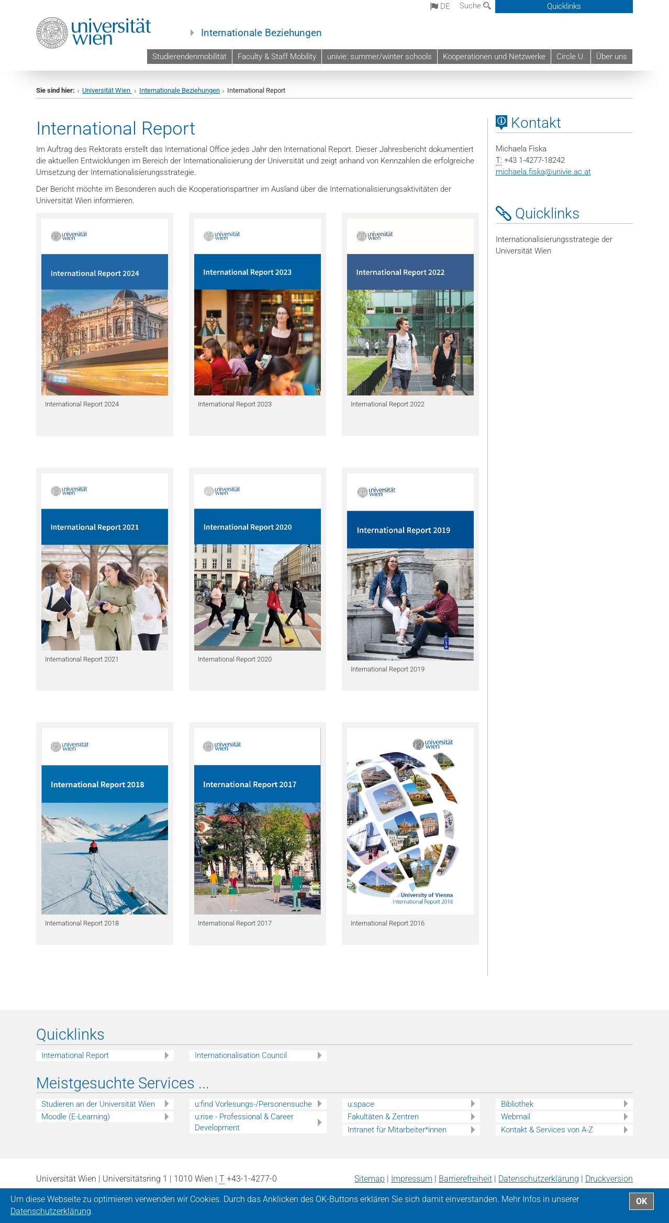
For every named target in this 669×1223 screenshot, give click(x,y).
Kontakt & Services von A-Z (547, 1129)
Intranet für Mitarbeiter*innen (397, 1129)
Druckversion (609, 1179)
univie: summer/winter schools (379, 56)
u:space (361, 1104)
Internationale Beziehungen (261, 33)
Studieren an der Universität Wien (98, 1104)
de (440, 6)
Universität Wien (107, 90)
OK (641, 1201)
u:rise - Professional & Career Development (244, 1122)
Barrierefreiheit (465, 1179)
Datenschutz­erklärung (538, 1179)
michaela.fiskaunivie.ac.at (543, 172)
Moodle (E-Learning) (75, 1116)
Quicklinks (564, 6)
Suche (475, 5)
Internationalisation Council (241, 1055)
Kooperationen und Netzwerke (494, 56)
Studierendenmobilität (189, 56)
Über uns (611, 56)
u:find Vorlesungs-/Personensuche (253, 1104)
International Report (75, 1055)
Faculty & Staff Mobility (277, 56)
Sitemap (369, 1179)
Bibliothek (517, 1104)
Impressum (411, 1179)
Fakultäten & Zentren (383, 1116)
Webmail (515, 1116)
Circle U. (570, 56)
